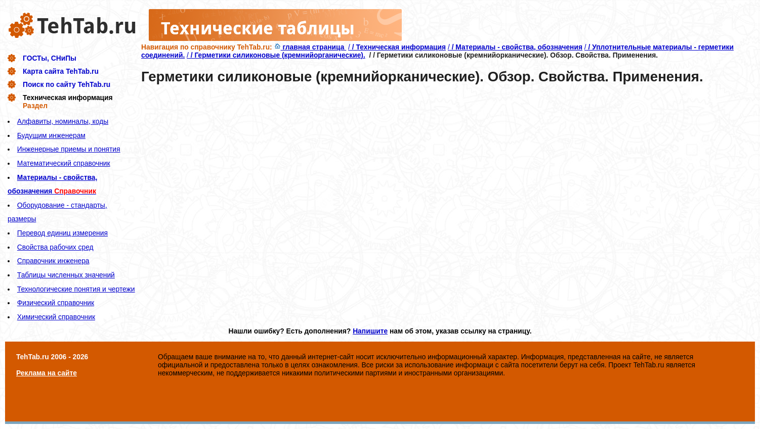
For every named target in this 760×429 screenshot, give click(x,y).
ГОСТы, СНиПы (49, 58)
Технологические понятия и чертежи (76, 289)
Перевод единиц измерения (62, 233)
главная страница (310, 47)
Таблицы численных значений (66, 275)
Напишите (370, 331)
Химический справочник (56, 317)
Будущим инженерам (51, 135)
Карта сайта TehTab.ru (61, 71)
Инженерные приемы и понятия (68, 149)
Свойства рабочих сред (55, 247)
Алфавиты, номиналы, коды (62, 121)
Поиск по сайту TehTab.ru (66, 84)
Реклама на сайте (46, 373)
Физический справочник (55, 303)
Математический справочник (63, 163)
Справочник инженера (53, 261)
